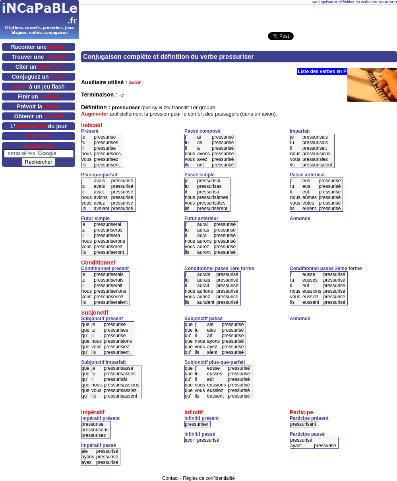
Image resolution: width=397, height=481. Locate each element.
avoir (135, 82)
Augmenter (94, 114)
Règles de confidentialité (209, 478)
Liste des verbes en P (322, 71)
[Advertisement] (336, 233)
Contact (170, 478)
